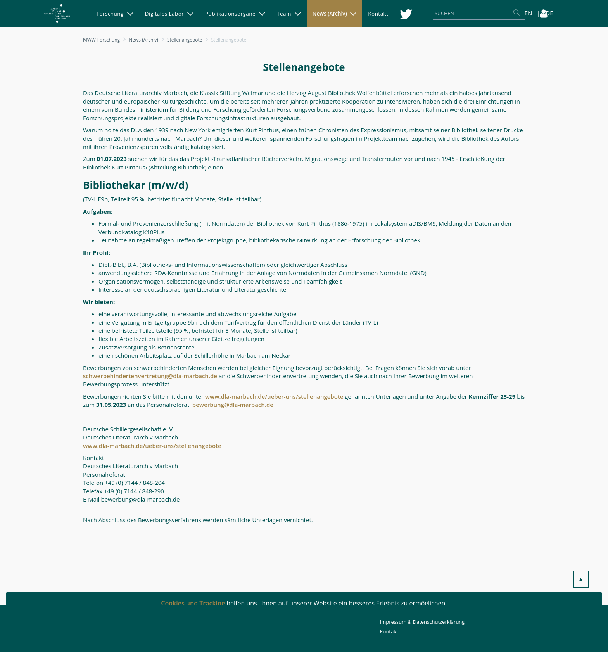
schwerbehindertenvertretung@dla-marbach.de (150, 376)
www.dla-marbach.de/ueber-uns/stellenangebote (274, 396)
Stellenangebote (184, 39)
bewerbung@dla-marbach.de (232, 404)
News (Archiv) (143, 39)
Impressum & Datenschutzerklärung (422, 621)
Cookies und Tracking (193, 603)
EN (528, 13)
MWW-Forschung (101, 39)
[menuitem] (115, 13)
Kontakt (389, 631)
